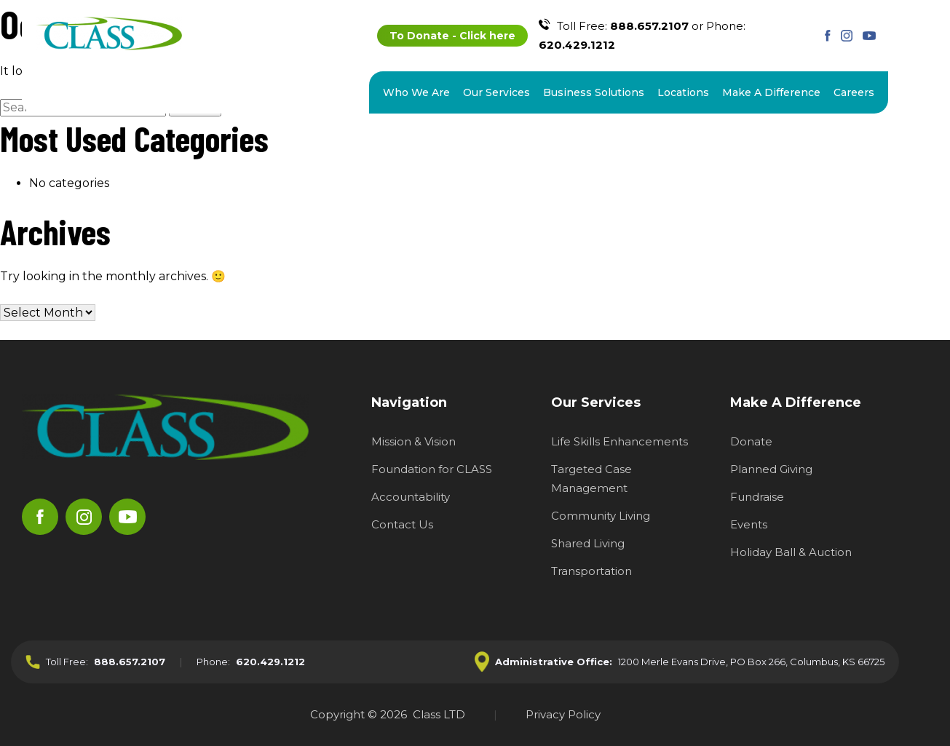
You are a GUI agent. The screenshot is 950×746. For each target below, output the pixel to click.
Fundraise (757, 497)
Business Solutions (593, 92)
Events (748, 524)
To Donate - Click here (452, 35)
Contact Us (402, 524)
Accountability (410, 497)
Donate (751, 441)
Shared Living (588, 543)
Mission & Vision (413, 441)
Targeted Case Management (591, 478)
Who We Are (416, 92)
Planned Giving (771, 469)
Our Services (496, 92)
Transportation (591, 571)
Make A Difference (771, 92)
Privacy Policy (563, 714)
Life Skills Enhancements (619, 441)
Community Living (600, 516)
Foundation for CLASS (431, 469)
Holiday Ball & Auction (791, 552)
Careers (854, 92)
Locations (683, 92)
